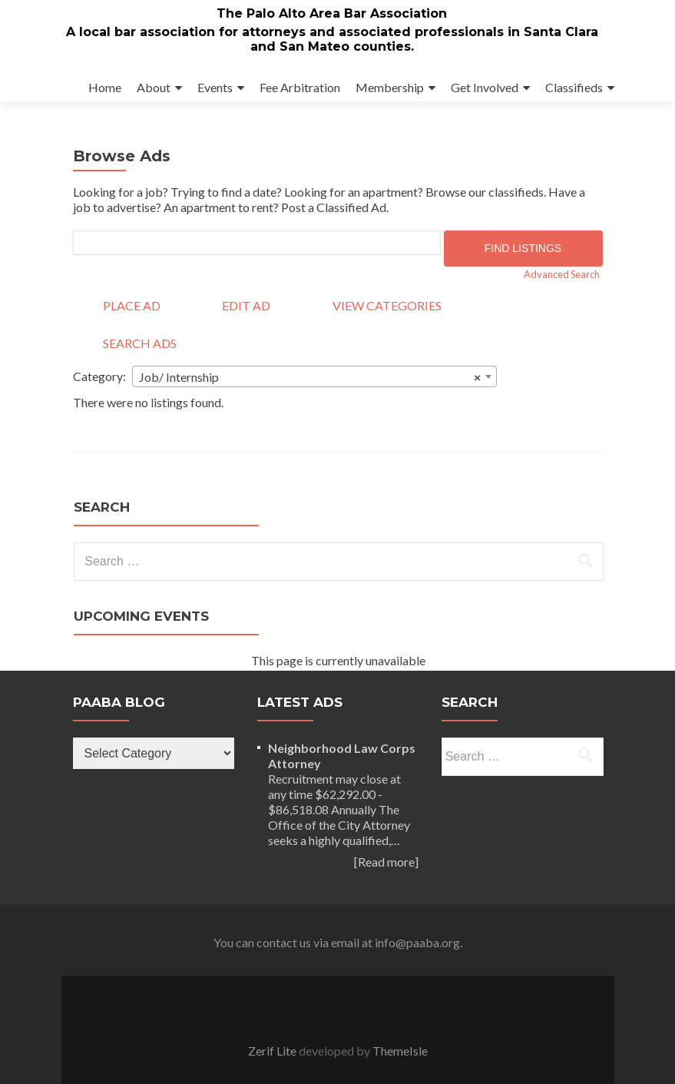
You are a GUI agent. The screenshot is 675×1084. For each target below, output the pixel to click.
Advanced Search (562, 274)
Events (215, 87)
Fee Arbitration (300, 87)
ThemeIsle (400, 1050)
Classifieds (574, 87)
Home (104, 87)
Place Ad (131, 305)
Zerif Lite (273, 1050)
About (153, 87)
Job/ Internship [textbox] (310, 377)
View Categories (387, 305)
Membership (390, 87)
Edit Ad (246, 305)
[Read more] (386, 861)
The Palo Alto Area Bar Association (332, 13)
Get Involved (484, 87)
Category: (99, 376)
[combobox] (314, 376)
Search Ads (140, 343)
